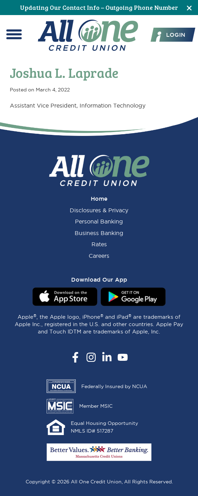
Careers (99, 256)
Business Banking (99, 233)
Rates (99, 244)
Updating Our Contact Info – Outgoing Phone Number (99, 7)
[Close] (189, 7)
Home (99, 198)
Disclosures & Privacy (99, 210)
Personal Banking (99, 221)
